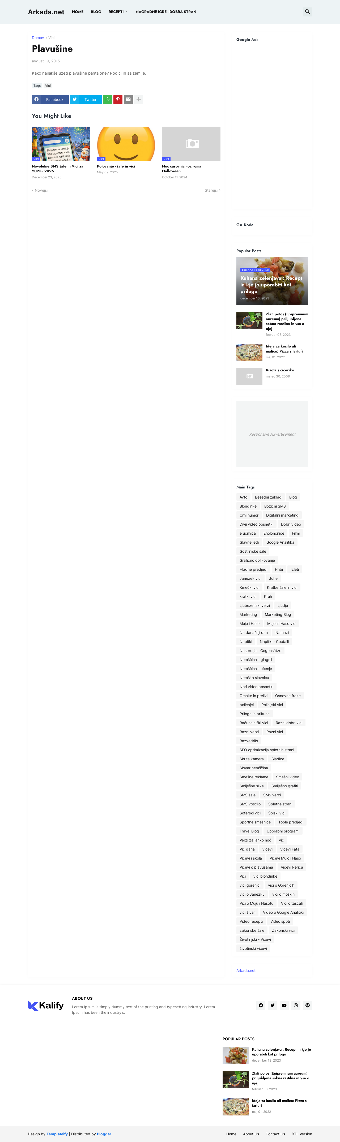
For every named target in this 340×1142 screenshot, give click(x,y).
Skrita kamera (252, 759)
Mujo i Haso (250, 623)
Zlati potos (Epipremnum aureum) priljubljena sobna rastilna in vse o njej (287, 321)
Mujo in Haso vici (281, 623)
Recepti (116, 11)
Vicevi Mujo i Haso (285, 858)
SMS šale (248, 795)
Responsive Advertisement (272, 434)
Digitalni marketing (282, 515)
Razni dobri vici (289, 722)
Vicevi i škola (251, 858)
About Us (251, 1134)
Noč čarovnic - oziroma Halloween (181, 168)
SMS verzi (272, 795)
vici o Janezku (252, 894)
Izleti (295, 569)
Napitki (246, 641)
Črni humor (249, 515)
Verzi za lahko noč (255, 840)
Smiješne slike (252, 786)
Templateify (57, 1134)
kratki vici (248, 596)
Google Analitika (280, 542)
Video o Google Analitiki (283, 912)
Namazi (282, 632)
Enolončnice (274, 533)
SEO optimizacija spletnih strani (267, 750)
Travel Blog (249, 831)
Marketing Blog (278, 614)
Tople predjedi (290, 822)
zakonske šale (252, 930)
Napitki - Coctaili (274, 641)
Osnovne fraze (288, 695)
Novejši (41, 190)
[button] (307, 11)
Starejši (211, 190)
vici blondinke (265, 876)
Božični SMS (275, 506)
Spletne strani (280, 804)
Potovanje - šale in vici (116, 166)
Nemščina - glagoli (256, 659)
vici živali (247, 912)
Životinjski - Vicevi (255, 939)
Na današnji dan (254, 632)
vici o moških (283, 894)
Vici (51, 38)
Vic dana (247, 849)
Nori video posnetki (256, 686)
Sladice (277, 759)
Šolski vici (276, 813)
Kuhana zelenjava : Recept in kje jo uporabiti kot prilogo (281, 1052)
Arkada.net (46, 12)
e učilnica (248, 533)
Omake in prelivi (253, 695)
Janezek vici (250, 578)
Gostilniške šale (253, 551)
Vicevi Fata (289, 849)
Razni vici (274, 731)
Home (77, 11)
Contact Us (275, 1134)
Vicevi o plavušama (256, 867)
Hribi (279, 569)
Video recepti (251, 921)
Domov (38, 38)
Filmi (296, 533)
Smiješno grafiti (284, 786)
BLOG (96, 11)
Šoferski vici (250, 813)
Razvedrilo (249, 741)
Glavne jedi (249, 542)
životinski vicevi (253, 948)
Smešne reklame (254, 777)
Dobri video (291, 524)
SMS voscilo (250, 804)
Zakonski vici (283, 930)
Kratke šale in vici (282, 587)
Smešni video (287, 777)
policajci (247, 704)
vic (281, 840)
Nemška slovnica (254, 677)
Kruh (268, 596)
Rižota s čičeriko (280, 370)
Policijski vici (272, 704)
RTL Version (302, 1134)
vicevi (267, 849)
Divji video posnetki (256, 524)
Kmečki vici (249, 587)
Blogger (104, 1134)
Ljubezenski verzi (255, 605)
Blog (293, 497)
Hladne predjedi (253, 569)
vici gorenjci (250, 885)
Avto (243, 497)
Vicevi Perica (292, 867)
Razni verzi (249, 731)
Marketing (248, 614)
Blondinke (248, 506)
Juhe (273, 578)
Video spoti (280, 921)
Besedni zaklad (268, 497)
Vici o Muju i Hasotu (256, 903)
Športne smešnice (255, 822)
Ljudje (283, 605)
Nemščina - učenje (256, 668)
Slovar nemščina (254, 768)
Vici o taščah (292, 903)
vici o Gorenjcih (281, 885)
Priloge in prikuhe (255, 713)
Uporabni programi (283, 831)
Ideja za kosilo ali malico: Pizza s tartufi (284, 348)
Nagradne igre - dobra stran (166, 11)
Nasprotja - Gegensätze (260, 650)
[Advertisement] (272, 125)
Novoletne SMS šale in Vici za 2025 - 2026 (57, 168)
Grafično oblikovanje (257, 560)
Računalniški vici (254, 722)
